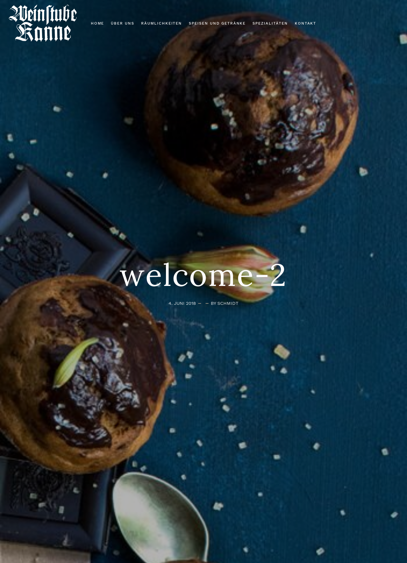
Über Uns (122, 23)
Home (97, 23)
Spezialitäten (270, 23)
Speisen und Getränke (217, 23)
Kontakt (305, 23)
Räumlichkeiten (161, 23)
